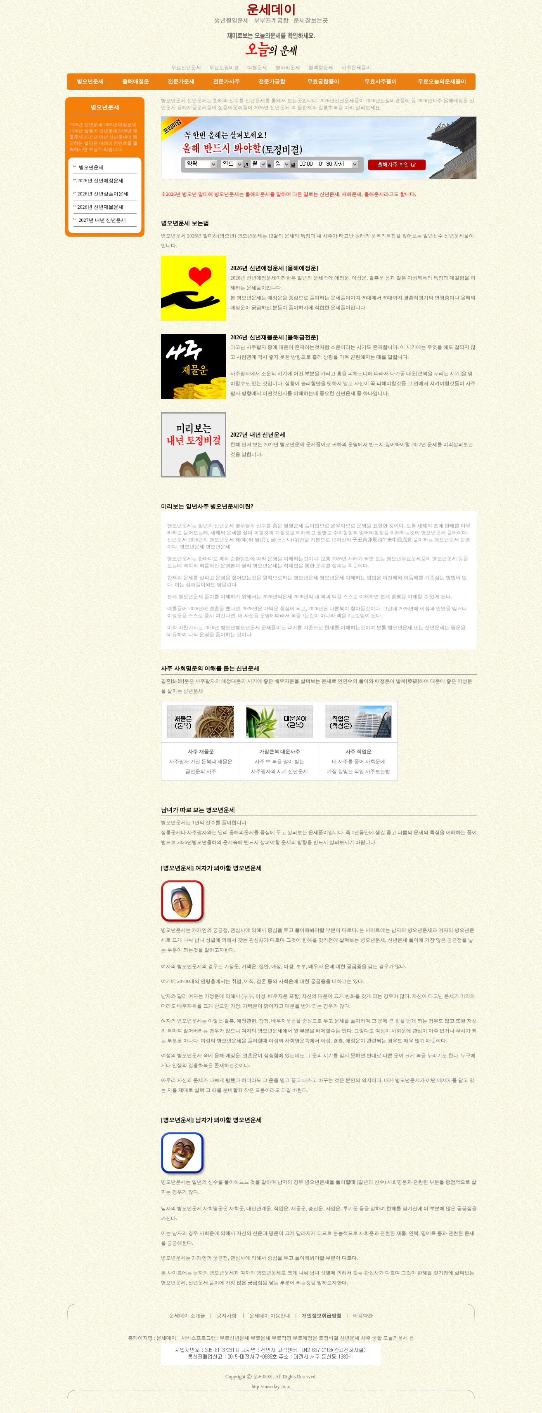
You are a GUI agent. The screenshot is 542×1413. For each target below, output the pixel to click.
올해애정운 (135, 81)
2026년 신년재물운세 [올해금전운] (274, 337)
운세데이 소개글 (187, 1316)
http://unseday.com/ (270, 1386)
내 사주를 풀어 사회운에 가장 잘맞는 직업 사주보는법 (358, 761)
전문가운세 (181, 81)
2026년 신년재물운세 (100, 207)
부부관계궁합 (271, 20)
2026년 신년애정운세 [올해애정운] (274, 268)
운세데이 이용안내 (269, 1316)
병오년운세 (90, 81)
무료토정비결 (224, 68)
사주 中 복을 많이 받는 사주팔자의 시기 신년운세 (279, 761)
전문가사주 (226, 81)
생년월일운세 (231, 20)
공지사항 (227, 1316)
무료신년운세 (186, 68)
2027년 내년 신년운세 (102, 220)
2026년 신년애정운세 (100, 180)
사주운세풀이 (356, 68)
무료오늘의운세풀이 (442, 81)
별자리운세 (287, 68)
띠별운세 (257, 68)
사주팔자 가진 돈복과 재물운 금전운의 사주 (200, 761)
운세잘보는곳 (310, 20)
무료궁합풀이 (323, 81)
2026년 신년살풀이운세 (103, 194)
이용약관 (363, 1316)
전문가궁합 (271, 81)
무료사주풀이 (380, 81)
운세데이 (271, 9)
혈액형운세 (320, 68)
